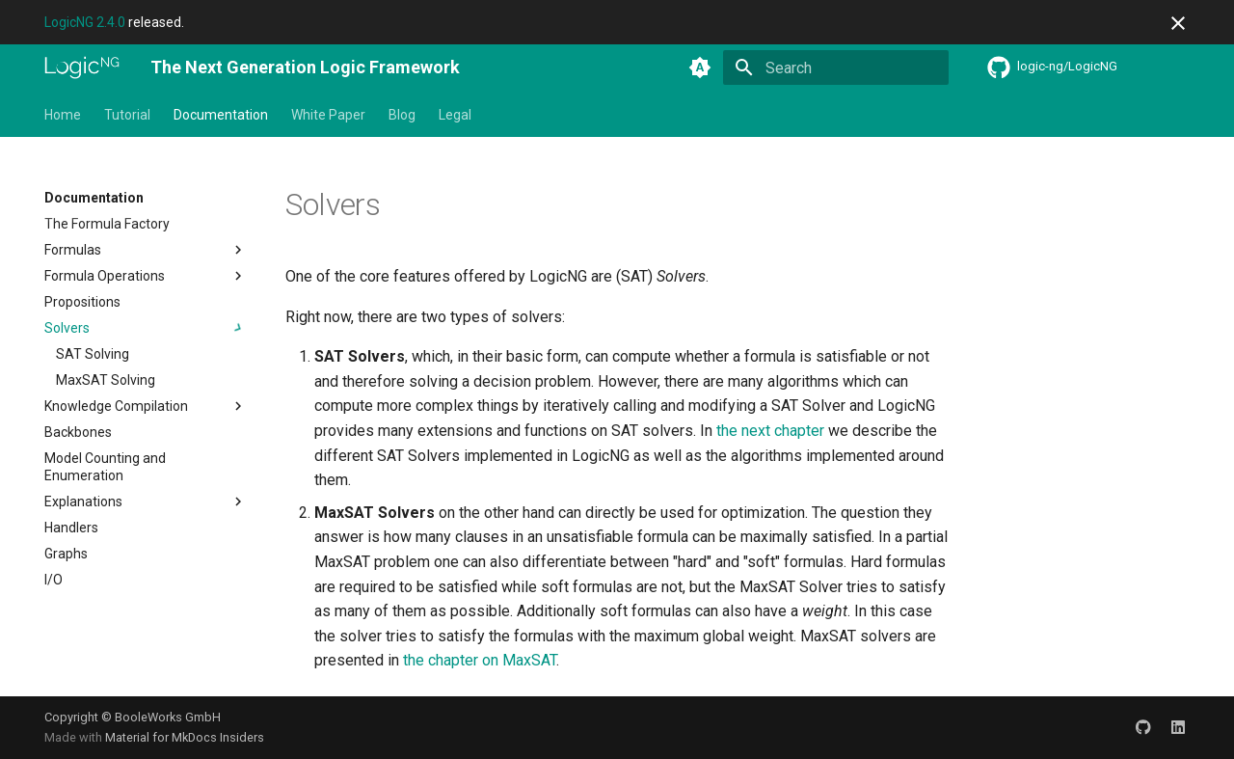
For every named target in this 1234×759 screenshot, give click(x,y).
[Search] (836, 67)
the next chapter (770, 430)
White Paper (328, 114)
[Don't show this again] (1178, 23)
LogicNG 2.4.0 (84, 22)
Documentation (221, 114)
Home (62, 114)
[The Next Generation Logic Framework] (82, 67)
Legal (455, 114)
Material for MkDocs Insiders (184, 737)
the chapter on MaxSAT (479, 660)
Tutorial (127, 114)
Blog (402, 114)
